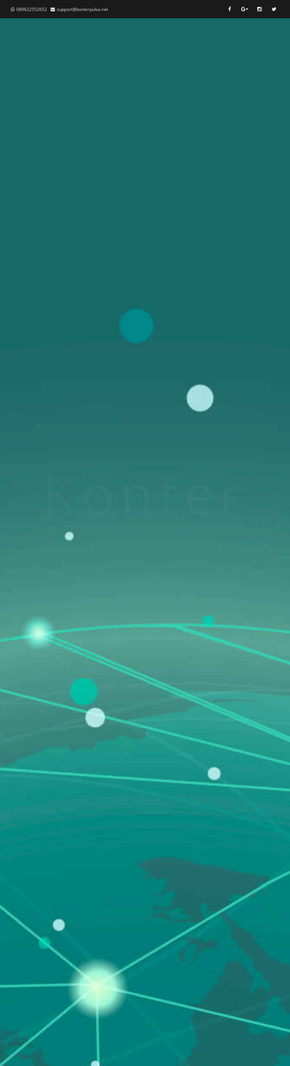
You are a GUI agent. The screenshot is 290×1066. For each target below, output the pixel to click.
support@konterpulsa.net (82, 9)
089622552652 (31, 9)
